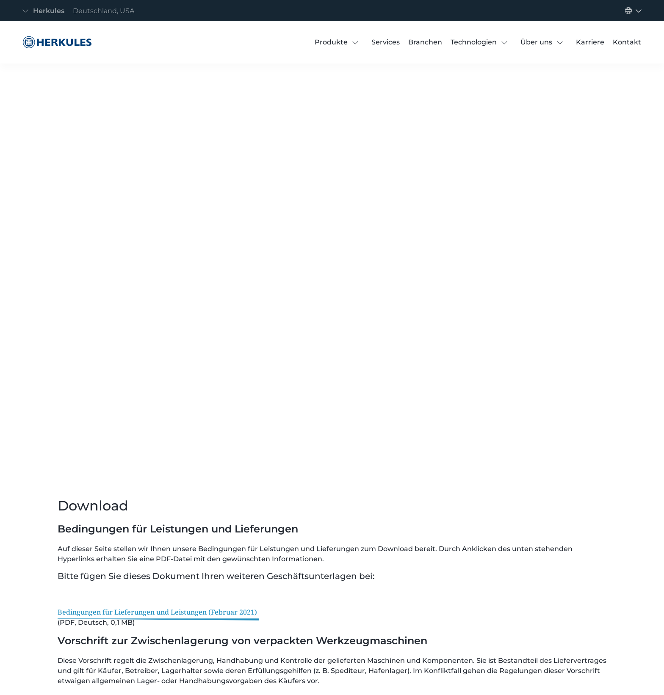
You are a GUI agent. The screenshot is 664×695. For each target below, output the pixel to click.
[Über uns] (536, 42)
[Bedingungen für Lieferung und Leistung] (55, 42)
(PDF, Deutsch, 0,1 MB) (96, 622)
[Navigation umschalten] (80, 11)
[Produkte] (331, 42)
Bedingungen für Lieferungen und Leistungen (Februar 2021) (157, 612)
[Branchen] (425, 42)
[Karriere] (590, 42)
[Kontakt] (627, 42)
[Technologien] (474, 42)
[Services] (385, 42)
